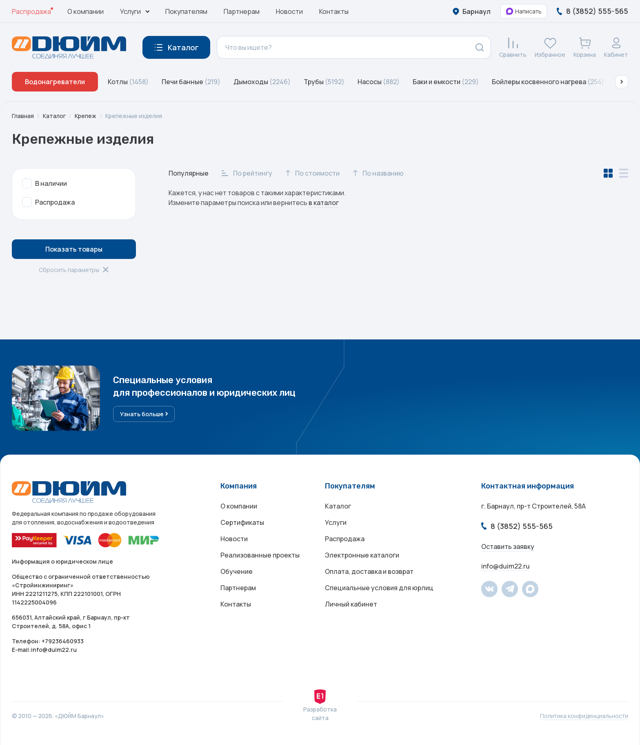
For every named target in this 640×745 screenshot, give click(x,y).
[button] (621, 81)
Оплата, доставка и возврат (369, 571)
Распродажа (31, 11)
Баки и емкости (446, 81)
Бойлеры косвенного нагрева (548, 81)
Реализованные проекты (260, 555)
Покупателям (186, 11)
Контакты (334, 11)
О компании (85, 11)
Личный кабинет (351, 604)
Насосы (379, 81)
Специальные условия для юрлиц (379, 587)
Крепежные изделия (133, 116)
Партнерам (242, 11)
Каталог (54, 116)
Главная (23, 116)
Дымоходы (262, 81)
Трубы (324, 81)
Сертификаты (242, 522)
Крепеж (85, 116)
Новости (289, 11)
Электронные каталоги (362, 555)
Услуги (336, 522)
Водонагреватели (55, 81)
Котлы (128, 81)
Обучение (236, 571)
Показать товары (73, 249)
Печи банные (191, 81)
